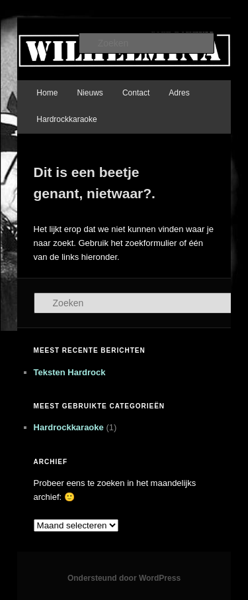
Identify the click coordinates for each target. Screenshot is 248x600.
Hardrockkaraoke (66, 119)
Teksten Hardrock (70, 372)
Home (47, 92)
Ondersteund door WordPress (124, 578)
